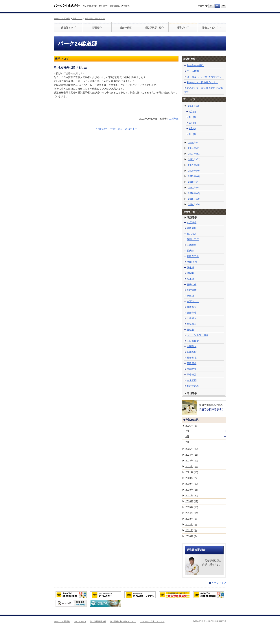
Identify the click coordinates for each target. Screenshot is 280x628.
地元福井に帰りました (95, 18)
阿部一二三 (193, 239)
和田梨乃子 (193, 256)
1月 (192, 134)
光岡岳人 (191, 346)
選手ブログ (77, 18)
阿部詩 (190, 295)
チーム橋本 (193, 71)
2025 (194, 142)
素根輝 (190, 267)
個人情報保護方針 (98, 621)
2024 (194, 148)
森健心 (190, 329)
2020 (194, 170)
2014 (194, 204)
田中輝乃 (191, 374)
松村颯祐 (191, 290)
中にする (217, 6)
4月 (192, 117)
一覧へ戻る (116, 128)
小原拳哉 (191, 222)
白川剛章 (173, 118)
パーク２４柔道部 (62, 18)
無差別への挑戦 (195, 65)
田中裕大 (191, 318)
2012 (191, 524)
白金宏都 (191, 380)
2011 (191, 530)
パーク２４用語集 (62, 621)
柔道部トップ (68, 27)
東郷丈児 (191, 369)
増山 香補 (192, 261)
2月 (192, 128)
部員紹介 (97, 27)
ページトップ (219, 582)
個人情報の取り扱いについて (123, 621)
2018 (194, 181)
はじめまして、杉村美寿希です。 (205, 76)
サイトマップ (80, 621)
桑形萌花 (191, 357)
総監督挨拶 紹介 (196, 549)
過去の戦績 (126, 27)
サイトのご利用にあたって (152, 621)
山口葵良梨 (193, 341)
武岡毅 (190, 273)
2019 (194, 176)
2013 (191, 518)
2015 (194, 198)
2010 (191, 536)
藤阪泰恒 (191, 228)
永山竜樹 (191, 352)
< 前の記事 (101, 128)
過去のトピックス (211, 27)
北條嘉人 (191, 324)
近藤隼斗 (191, 312)
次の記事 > (131, 128)
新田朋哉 (191, 363)
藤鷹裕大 (191, 307)
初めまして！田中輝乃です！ (202, 82)
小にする (211, 6)
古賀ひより (193, 301)
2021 (194, 165)
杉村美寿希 (193, 386)
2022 (194, 159)
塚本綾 (190, 278)
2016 (194, 193)
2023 (194, 153)
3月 (192, 122)
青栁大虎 (191, 284)
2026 (194, 106)
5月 (192, 111)
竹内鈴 (190, 250)
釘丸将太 (191, 233)
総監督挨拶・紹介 (154, 27)
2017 (194, 187)
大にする (223, 6)
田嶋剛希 (191, 245)
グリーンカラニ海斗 (197, 335)
